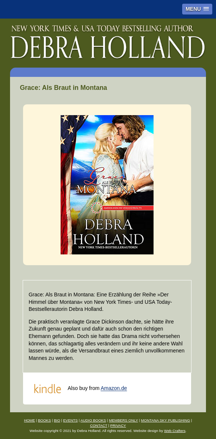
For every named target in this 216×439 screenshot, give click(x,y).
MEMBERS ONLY (123, 420)
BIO (57, 420)
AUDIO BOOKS (93, 420)
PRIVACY (118, 425)
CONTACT (98, 425)
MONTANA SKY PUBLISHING (165, 420)
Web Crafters (175, 431)
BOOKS (44, 420)
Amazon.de (114, 388)
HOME (29, 420)
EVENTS (70, 420)
